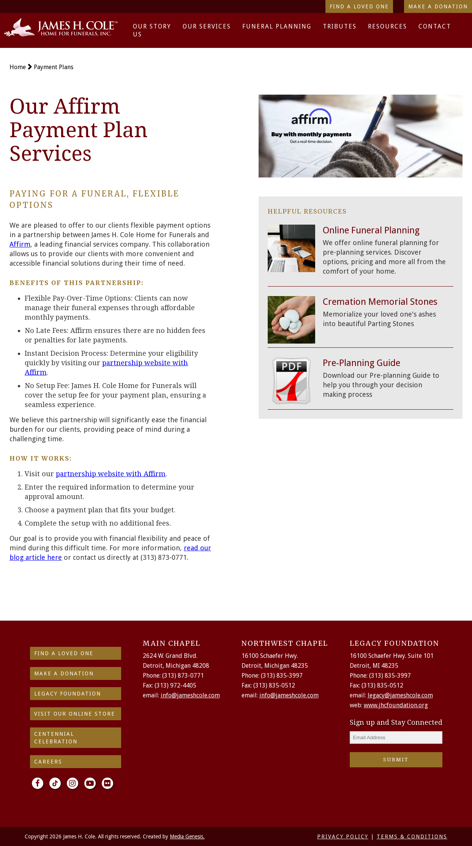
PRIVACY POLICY (342, 836)
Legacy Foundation (67, 694)
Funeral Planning (276, 26)
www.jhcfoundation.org (396, 705)
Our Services (207, 26)
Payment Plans (53, 67)
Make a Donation (438, 6)
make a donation (64, 673)
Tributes (340, 26)
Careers (48, 762)
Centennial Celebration (55, 738)
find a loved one (63, 653)
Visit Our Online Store (74, 714)
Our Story (152, 26)
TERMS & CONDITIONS (412, 836)
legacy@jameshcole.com (400, 695)
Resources (387, 26)
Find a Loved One (359, 6)
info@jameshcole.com (190, 695)
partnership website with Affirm (111, 474)
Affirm (19, 244)
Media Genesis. (187, 836)
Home (17, 67)
